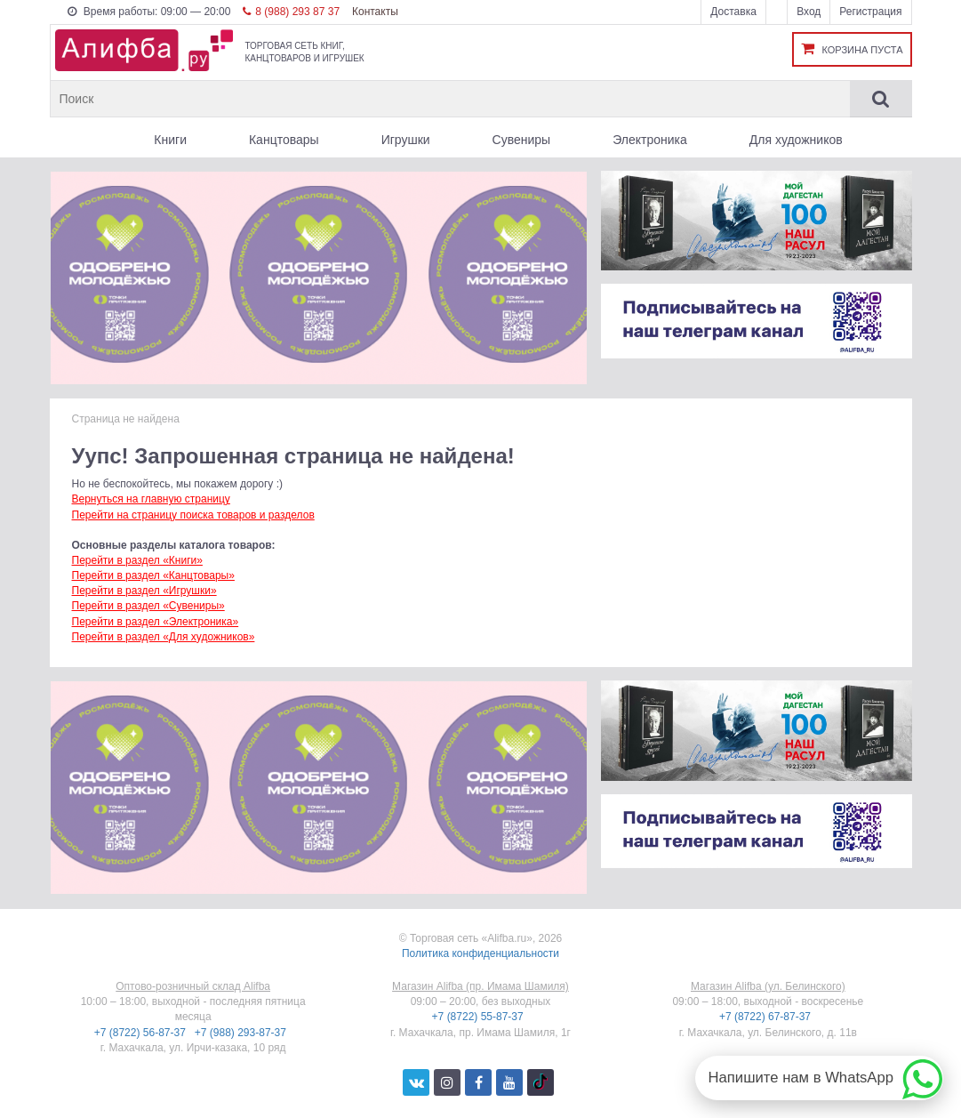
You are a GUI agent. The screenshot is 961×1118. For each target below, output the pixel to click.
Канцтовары (284, 140)
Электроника (650, 140)
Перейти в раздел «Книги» (137, 560)
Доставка (733, 11)
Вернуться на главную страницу (151, 499)
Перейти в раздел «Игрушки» (144, 590)
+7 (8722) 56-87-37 (141, 1032)
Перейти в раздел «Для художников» (163, 637)
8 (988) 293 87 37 (291, 11)
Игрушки (405, 140)
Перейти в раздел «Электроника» (155, 621)
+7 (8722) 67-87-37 (766, 1016)
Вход (809, 11)
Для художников (796, 140)
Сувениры (522, 140)
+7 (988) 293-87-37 (242, 1032)
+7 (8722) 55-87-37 (479, 1016)
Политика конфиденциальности (480, 953)
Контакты (375, 11)
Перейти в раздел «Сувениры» (148, 605)
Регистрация (870, 11)
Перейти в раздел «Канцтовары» (153, 575)
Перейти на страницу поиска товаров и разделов (193, 515)
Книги (170, 140)
